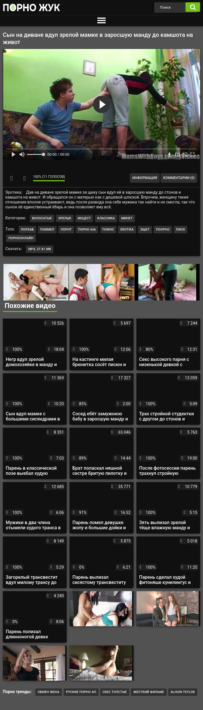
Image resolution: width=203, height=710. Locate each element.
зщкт (145, 229)
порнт (66, 229)
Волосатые (42, 218)
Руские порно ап (81, 692)
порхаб (27, 229)
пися (180, 229)
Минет (127, 218)
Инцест (84, 218)
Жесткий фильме (148, 692)
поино (108, 229)
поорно (162, 229)
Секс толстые (115, 692)
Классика (106, 218)
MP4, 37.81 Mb (39, 249)
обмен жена (48, 692)
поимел (47, 229)
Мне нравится (11, 178)
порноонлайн (20, 238)
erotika (127, 229)
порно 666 (87, 229)
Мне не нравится (24, 178)
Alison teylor (183, 692)
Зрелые (64, 218)
